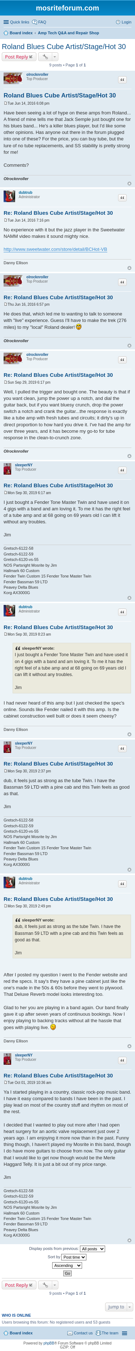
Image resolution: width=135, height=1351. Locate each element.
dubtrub (25, 193)
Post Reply (16, 56)
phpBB (49, 1343)
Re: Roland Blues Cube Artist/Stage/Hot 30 (58, 213)
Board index (21, 1333)
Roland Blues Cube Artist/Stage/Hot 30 (64, 47)
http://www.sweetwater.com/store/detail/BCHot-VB (55, 249)
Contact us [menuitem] (83, 1333)
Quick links (19, 22)
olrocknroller (37, 75)
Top (129, 184)
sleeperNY (23, 465)
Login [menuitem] (126, 22)
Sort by (67, 1257)
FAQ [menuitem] (42, 22)
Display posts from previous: (67, 1249)
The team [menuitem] (110, 1333)
